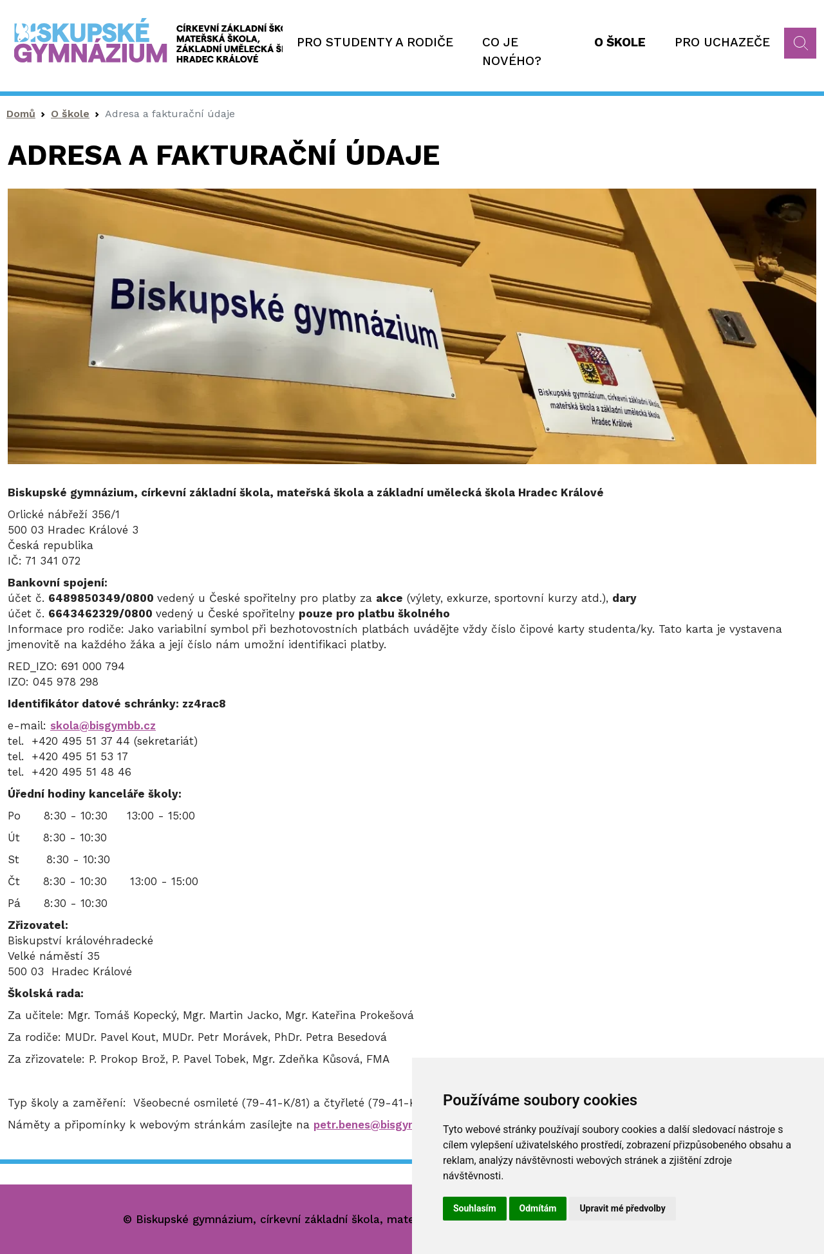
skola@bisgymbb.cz (103, 725)
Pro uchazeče (722, 42)
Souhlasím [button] (474, 1208)
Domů (20, 114)
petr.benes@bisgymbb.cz (380, 1124)
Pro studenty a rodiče (375, 42)
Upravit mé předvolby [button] (622, 1208)
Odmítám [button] (538, 1208)
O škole (620, 42)
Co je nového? (511, 51)
